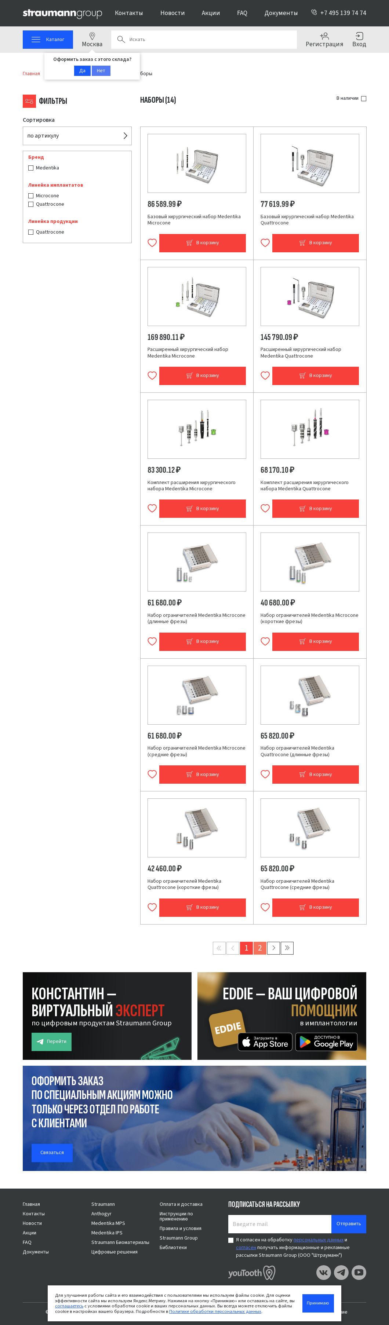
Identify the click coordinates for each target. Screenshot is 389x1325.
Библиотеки (173, 1247)
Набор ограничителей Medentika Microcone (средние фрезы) (197, 751)
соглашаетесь (69, 1306)
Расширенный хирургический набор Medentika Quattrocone (301, 353)
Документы (281, 13)
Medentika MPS (108, 1223)
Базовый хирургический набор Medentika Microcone (194, 220)
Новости (172, 13)
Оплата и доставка (181, 1204)
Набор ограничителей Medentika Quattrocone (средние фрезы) (297, 885)
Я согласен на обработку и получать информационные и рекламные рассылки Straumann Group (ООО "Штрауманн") (293, 1247)
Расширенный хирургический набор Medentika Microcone (188, 353)
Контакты (129, 13)
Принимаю (318, 1303)
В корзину (202, 243)
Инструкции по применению (176, 1216)
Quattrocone (50, 204)
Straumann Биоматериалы (120, 1242)
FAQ (242, 13)
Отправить (349, 1223)
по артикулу (43, 136)
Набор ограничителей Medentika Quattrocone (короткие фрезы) (184, 885)
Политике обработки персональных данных (215, 1311)
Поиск (121, 39)
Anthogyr (101, 1214)
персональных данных (318, 1240)
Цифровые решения (114, 1252)
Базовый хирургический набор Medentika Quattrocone (307, 220)
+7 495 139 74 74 (338, 13)
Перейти (51, 1042)
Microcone (47, 196)
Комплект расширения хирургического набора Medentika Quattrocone (305, 486)
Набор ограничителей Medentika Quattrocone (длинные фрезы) (297, 751)
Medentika (47, 168)
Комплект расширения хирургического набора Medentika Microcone (192, 486)
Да (82, 70)
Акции (211, 13)
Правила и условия (180, 1228)
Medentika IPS (107, 1233)
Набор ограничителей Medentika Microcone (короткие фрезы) (310, 619)
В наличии (348, 98)
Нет (101, 70)
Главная (31, 1204)
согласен (246, 1247)
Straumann (103, 1204)
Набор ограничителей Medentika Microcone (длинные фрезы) (197, 619)
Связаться (52, 1152)
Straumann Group (179, 1238)
